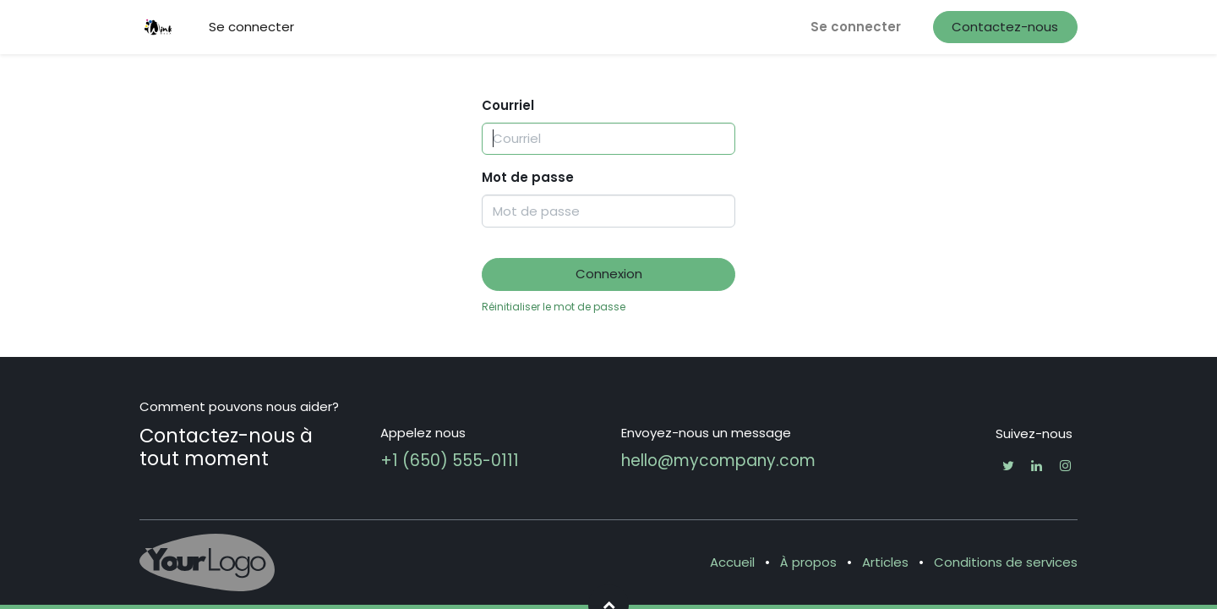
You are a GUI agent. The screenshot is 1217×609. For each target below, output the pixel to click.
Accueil (732, 562)
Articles (885, 562)
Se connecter (855, 27)
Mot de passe (528, 177)
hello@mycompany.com (718, 460)
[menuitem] (251, 27)
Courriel (508, 105)
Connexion (609, 274)
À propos (808, 562)
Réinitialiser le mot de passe (553, 306)
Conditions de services (1006, 562)
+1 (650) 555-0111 (449, 460)
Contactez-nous (1005, 27)
